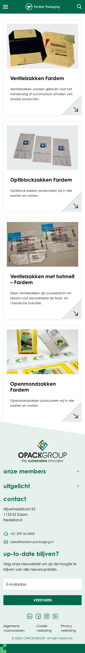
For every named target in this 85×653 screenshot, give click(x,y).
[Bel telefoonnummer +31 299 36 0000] (19, 534)
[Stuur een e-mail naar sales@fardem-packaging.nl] (28, 542)
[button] (42, 600)
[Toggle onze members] (42, 471)
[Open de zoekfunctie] (78, 7)
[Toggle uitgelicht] (42, 486)
